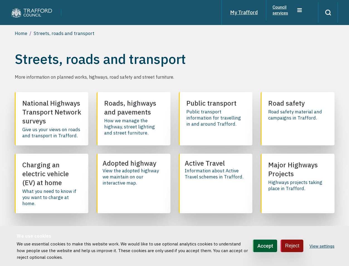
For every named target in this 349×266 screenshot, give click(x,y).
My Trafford (240, 12)
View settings (322, 246)
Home (21, 33)
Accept (265, 246)
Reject (292, 245)
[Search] (326, 12)
